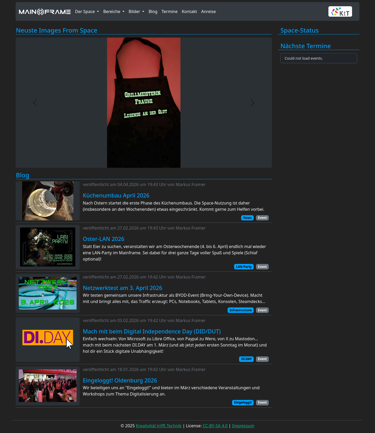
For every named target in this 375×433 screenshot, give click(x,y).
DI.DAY (246, 359)
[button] (342, 11)
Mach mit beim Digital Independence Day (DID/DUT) (152, 331)
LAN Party (244, 266)
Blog (22, 175)
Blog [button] (152, 11)
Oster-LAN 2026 (103, 239)
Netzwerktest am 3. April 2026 (122, 287)
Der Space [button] (85, 11)
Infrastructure (240, 310)
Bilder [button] (135, 11)
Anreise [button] (208, 11)
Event (262, 217)
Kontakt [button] (189, 11)
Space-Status (299, 30)
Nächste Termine (305, 46)
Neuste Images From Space (56, 30)
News (247, 217)
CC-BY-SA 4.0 (215, 426)
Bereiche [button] (112, 11)
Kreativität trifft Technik (159, 426)
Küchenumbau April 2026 (116, 195)
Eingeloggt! (243, 402)
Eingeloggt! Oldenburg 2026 (120, 380)
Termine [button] (170, 11)
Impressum (243, 426)
